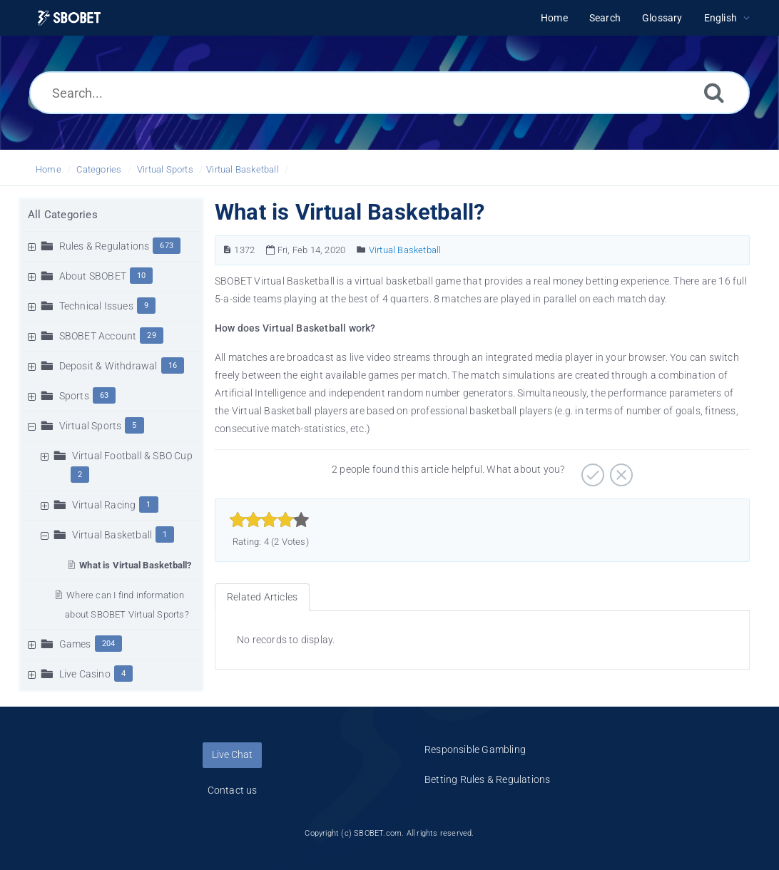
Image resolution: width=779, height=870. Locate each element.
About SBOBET (92, 276)
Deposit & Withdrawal (108, 366)
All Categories (63, 214)
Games (75, 644)
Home (48, 169)
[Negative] (619, 470)
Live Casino (85, 674)
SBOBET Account (98, 336)
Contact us (233, 790)
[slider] (269, 519)
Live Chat (232, 754)
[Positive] (591, 470)
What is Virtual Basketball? (135, 565)
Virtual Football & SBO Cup (132, 455)
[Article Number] (227, 250)
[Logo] (69, 18)
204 (109, 643)
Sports (74, 395)
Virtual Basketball (242, 169)
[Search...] (389, 92)
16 (172, 365)
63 (104, 395)
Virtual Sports (165, 169)
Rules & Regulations (104, 246)
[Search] (714, 92)
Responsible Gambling (475, 749)
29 (151, 335)
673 (166, 245)
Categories (98, 169)
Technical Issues (96, 306)
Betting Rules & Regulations (487, 779)
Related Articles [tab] (262, 597)
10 (141, 275)
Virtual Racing (104, 505)
